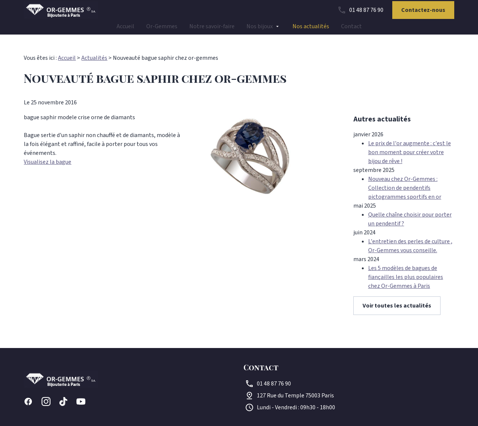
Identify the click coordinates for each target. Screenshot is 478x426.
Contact (351, 30)
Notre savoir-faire (212, 30)
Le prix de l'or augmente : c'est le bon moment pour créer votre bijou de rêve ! (409, 139)
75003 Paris (295, 373)
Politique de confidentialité (101, 416)
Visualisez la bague (47, 165)
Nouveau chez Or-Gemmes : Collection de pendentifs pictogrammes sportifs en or (404, 175)
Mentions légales (43, 416)
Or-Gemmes (161, 30)
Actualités (94, 61)
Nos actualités (310, 30)
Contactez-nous (423, 13)
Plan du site (207, 416)
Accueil (125, 30)
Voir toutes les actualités (397, 293)
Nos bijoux (259, 30)
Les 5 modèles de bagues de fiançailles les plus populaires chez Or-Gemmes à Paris (405, 264)
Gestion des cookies (163, 416)
